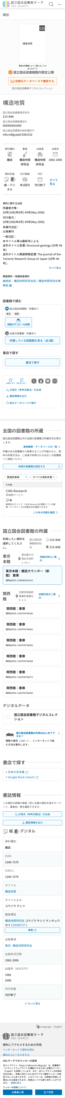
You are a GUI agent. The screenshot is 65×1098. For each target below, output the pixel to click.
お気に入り (10, 381)
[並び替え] (17, 477)
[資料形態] (44, 477)
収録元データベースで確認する (32, 81)
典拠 (32, 930)
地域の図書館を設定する (39, 466)
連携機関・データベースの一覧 (42, 447)
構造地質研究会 (14, 920)
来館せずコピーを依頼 (18, 322)
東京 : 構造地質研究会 (18, 945)
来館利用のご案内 (50, 558)
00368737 (19, 925)
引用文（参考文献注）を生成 (23, 390)
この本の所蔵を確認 (46, 512)
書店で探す (33, 362)
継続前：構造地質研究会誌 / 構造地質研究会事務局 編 (32, 283)
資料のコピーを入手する (16, 1054)
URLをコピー (21, 381)
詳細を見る (16, 1082)
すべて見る (54, 182)
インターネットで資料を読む (18, 1049)
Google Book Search (23, 777)
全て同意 (48, 1092)
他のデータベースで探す (21, 403)
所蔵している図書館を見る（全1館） (32, 340)
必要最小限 (18, 1092)
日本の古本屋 (18, 772)
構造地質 (10, 891)
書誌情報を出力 (16, 396)
